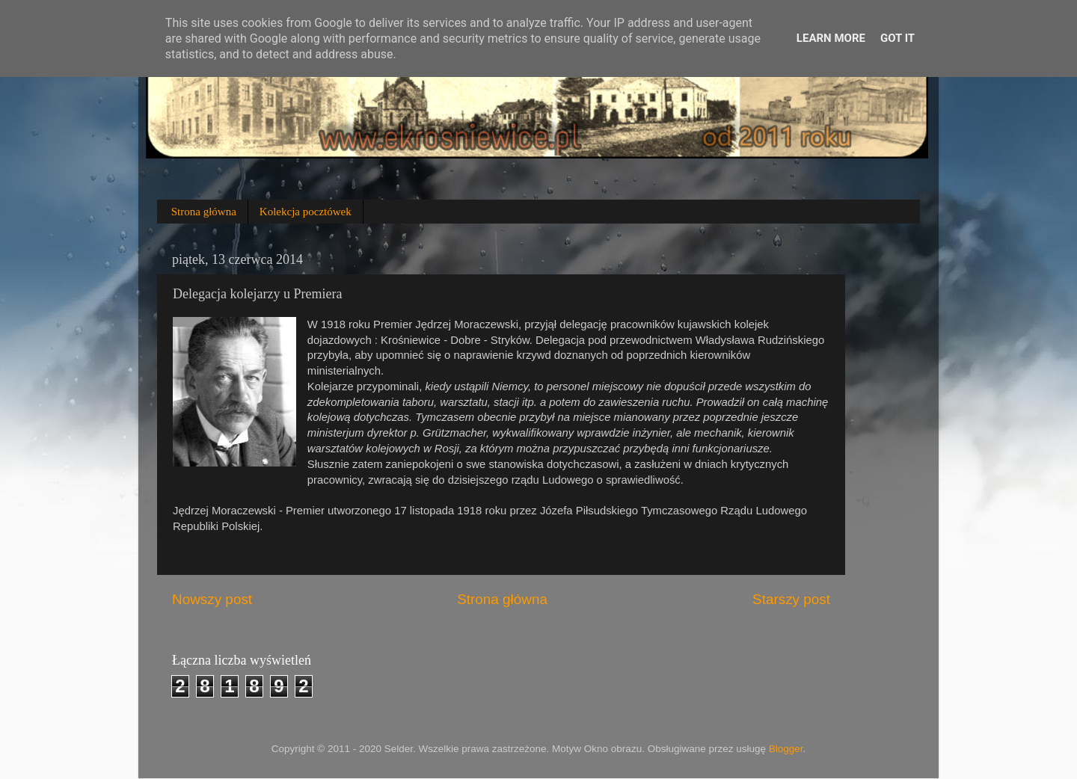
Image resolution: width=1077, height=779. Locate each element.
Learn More (831, 38)
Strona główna (203, 212)
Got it (897, 38)
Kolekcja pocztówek (306, 212)
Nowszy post (212, 599)
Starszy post (791, 599)
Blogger (786, 748)
